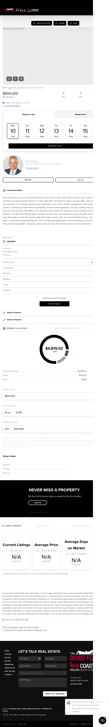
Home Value (9, 668)
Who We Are (9, 671)
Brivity (13, 724)
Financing (8, 665)
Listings (7, 654)
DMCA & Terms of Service (89, 724)
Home (6, 651)
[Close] (104, 701)
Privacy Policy (73, 724)
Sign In (100, 2)
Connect (8, 675)
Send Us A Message (55, 694)
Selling (7, 661)
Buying (7, 658)
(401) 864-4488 (76, 684)
